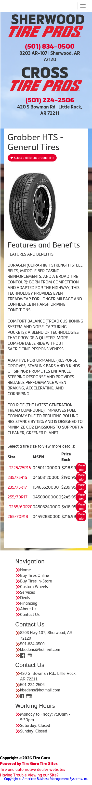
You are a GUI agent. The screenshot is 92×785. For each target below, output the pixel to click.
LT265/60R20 (20, 507)
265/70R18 (18, 516)
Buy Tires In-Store (36, 581)
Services (27, 592)
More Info (81, 468)
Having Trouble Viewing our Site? (29, 775)
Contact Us (29, 614)
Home (25, 570)
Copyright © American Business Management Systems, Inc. (46, 779)
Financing (28, 603)
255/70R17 (17, 497)
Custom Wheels (34, 586)
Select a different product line (32, 158)
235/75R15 (17, 477)
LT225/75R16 (19, 467)
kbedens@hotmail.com (40, 649)
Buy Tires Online (34, 575)
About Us (28, 609)
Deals (25, 597)
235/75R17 (17, 487)
